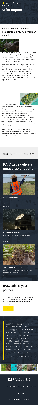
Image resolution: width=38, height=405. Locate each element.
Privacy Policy (25, 386)
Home (7, 386)
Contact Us (32, 386)
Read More (6, 206)
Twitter (18, 393)
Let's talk (8, 308)
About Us (12, 386)
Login (20, 387)
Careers (18, 386)
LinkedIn (23, 393)
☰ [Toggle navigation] (35, 3)
